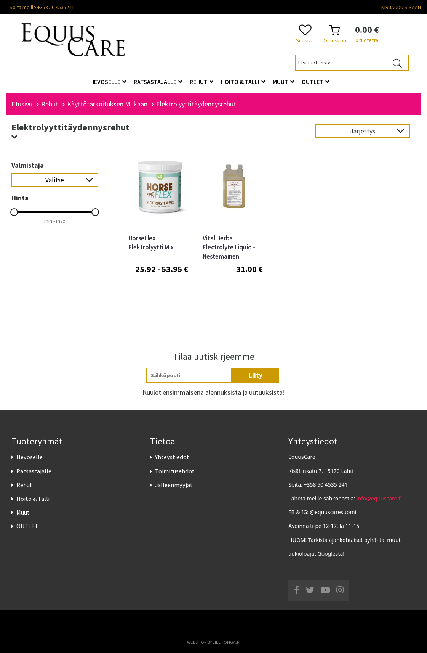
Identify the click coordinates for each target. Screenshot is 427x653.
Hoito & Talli (33, 498)
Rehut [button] (201, 81)
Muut (23, 512)
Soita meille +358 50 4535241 (42, 7)
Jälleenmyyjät (174, 485)
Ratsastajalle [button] (158, 81)
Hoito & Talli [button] (243, 81)
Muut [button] (283, 81)
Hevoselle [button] (108, 81)
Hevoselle (29, 457)
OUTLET (27, 526)
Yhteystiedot (172, 457)
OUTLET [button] (315, 81)
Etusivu (21, 104)
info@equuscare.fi (379, 498)
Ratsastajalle (33, 471)
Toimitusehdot (175, 471)
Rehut (24, 485)
